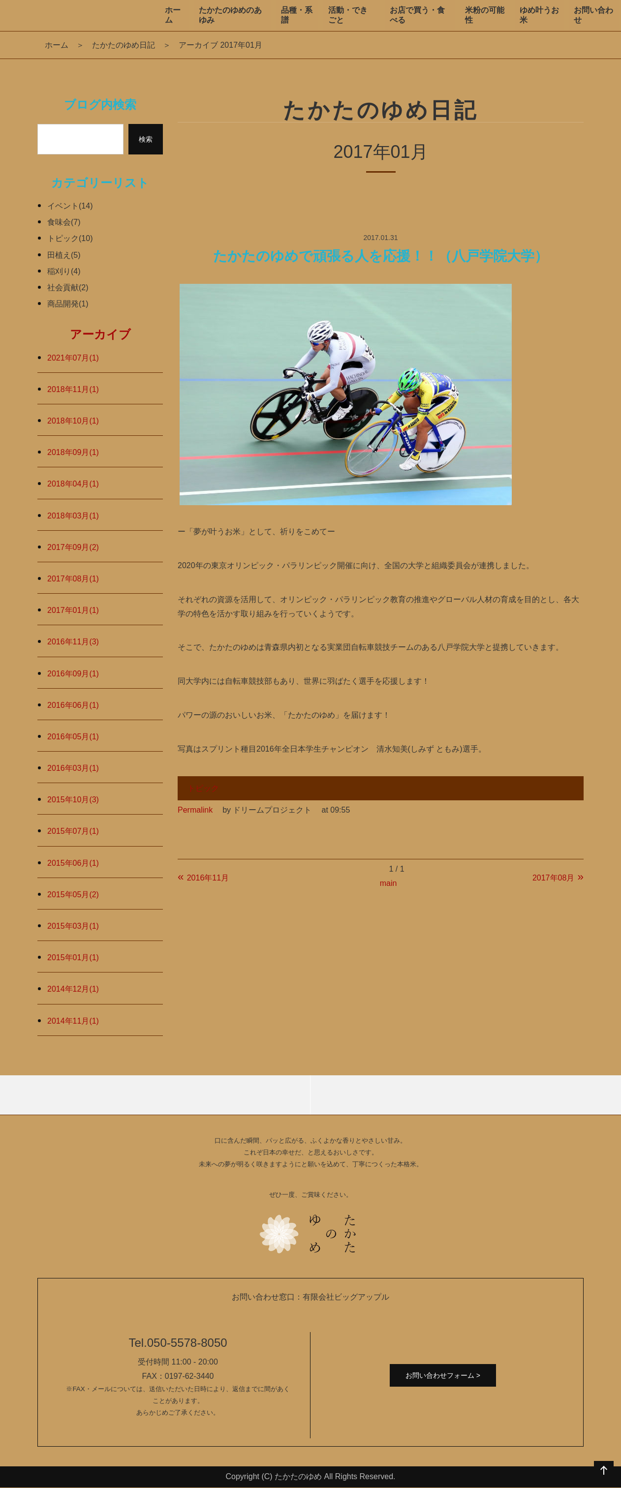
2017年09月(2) (73, 547)
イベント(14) (70, 206)
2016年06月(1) (73, 705)
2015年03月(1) (73, 926)
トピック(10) (70, 238)
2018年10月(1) (73, 421)
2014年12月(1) (73, 989)
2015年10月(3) (73, 799)
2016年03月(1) (73, 768)
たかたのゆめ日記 (123, 45)
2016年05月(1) (73, 736)
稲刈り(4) (64, 271)
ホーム (56, 45)
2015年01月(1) (73, 957)
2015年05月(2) (73, 894)
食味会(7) (64, 222)
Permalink (195, 810)
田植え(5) (64, 255)
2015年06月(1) (73, 863)
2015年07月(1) (73, 831)
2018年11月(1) (73, 389)
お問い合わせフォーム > (442, 1375)
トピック (203, 788)
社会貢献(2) (68, 287)
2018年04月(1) (73, 484)
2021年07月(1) (73, 358)
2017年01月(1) (73, 610)
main (388, 883)
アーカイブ (100, 334)
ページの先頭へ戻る (604, 1471)
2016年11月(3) (73, 642)
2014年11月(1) (73, 1021)
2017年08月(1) (73, 579)
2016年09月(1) (73, 673)
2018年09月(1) (73, 452)
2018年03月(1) (73, 516)
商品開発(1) (68, 304)
